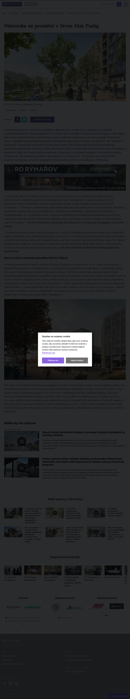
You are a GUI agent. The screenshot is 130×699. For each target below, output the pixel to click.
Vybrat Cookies (77, 360)
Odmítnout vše (48, 353)
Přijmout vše (53, 360)
